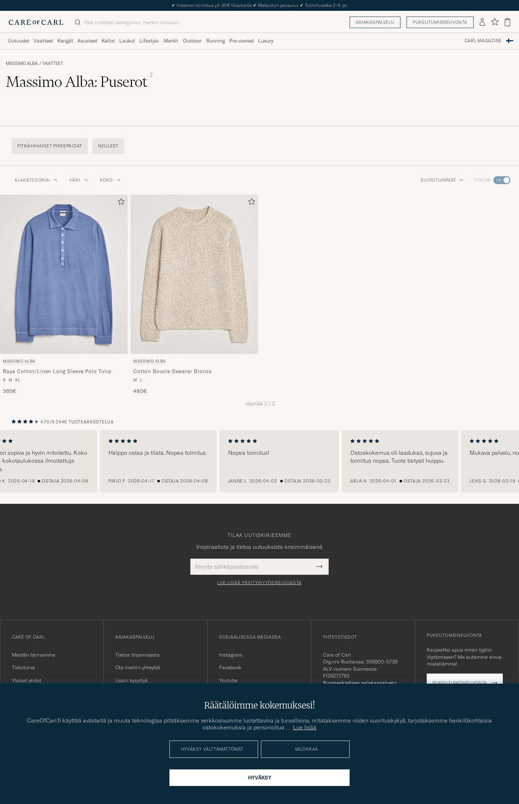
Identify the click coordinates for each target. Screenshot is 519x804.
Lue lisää (304, 727)
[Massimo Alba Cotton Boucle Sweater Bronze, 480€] (194, 295)
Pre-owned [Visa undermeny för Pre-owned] (241, 40)
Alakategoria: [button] (36, 180)
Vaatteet (53, 63)
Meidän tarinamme (33, 655)
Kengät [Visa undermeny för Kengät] (65, 40)
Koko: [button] (110, 180)
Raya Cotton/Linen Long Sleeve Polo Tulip (57, 371)
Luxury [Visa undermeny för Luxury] (265, 40)
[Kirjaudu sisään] (482, 22)
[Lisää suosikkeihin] (120, 203)
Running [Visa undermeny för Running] (215, 40)
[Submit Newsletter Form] (319, 566)
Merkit (171, 40)
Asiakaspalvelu (375, 22)
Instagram (230, 655)
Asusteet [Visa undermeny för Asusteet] (87, 40)
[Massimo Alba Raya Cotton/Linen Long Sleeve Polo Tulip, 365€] (64, 295)
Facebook (230, 667)
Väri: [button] (78, 180)
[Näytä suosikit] (494, 22)
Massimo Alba (22, 63)
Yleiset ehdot (26, 680)
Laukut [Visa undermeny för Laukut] (127, 40)
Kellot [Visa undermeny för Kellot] (108, 40)
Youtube (228, 680)
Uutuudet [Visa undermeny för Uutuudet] (18, 40)
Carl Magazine (483, 40)
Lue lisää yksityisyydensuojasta (259, 583)
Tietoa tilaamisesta (137, 655)
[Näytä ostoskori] (507, 22)
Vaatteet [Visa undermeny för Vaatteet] (43, 40)
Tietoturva (23, 667)
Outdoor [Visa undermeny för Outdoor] (192, 40)
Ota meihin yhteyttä (137, 667)
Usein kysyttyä (131, 680)
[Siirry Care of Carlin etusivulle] (36, 22)
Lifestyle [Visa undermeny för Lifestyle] (149, 40)
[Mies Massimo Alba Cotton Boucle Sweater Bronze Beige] (194, 274)
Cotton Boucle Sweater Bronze (172, 371)
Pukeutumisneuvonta (440, 22)
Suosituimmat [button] (442, 180)
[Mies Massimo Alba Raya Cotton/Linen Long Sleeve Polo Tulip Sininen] (64, 274)
